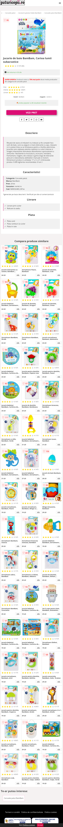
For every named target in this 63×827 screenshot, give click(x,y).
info (18, 275)
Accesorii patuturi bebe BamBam (29, 13)
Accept (40, 825)
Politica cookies (51, 812)
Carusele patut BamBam (52, 13)
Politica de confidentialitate (32, 812)
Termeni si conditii (12, 812)
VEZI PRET (31, 112)
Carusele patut (10, 13)
